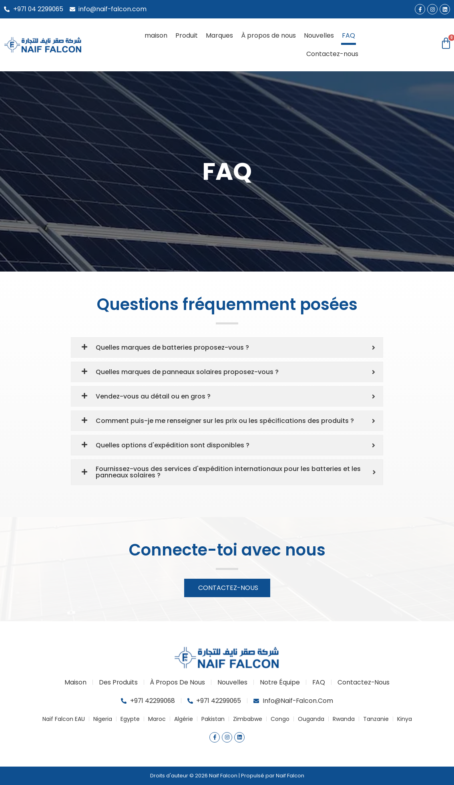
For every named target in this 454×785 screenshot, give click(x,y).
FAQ (348, 35)
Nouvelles (319, 35)
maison (156, 35)
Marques (219, 35)
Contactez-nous (332, 53)
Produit (186, 35)
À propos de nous (268, 35)
